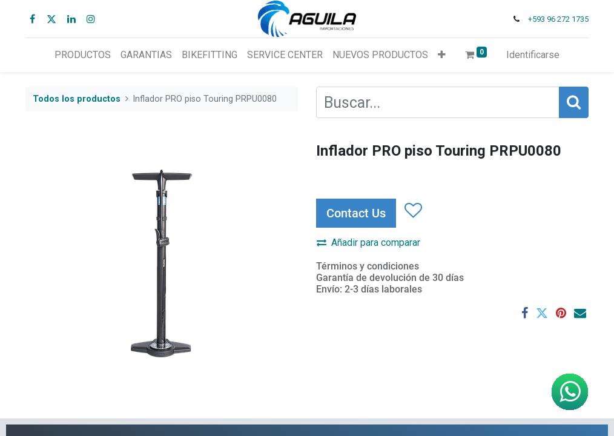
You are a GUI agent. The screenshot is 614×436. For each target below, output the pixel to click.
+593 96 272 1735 (558, 19)
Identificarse (533, 55)
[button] (442, 55)
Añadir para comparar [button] (368, 242)
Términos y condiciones (367, 266)
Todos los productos (76, 99)
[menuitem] (83, 55)
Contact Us (356, 213)
